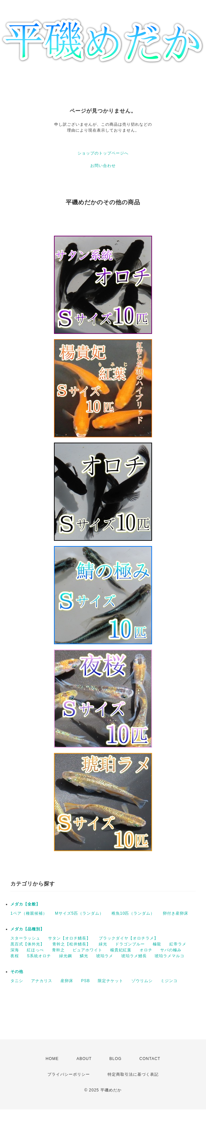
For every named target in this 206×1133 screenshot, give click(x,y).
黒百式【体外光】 (27, 944)
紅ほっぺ (35, 950)
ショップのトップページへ (103, 153)
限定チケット (110, 980)
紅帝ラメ (177, 944)
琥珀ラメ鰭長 (134, 956)
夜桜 (14, 956)
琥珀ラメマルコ (169, 956)
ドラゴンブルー (130, 944)
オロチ (146, 950)
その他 (16, 971)
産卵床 (66, 980)
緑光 (103, 944)
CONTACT (149, 1058)
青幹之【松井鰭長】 (71, 944)
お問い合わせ (103, 165)
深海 (14, 950)
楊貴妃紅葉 (120, 950)
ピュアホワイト (87, 950)
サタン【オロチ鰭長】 (69, 938)
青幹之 (58, 950)
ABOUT (84, 1058)
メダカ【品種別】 (27, 929)
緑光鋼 (65, 956)
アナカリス (41, 980)
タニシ (16, 980)
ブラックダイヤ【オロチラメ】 (128, 938)
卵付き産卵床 (175, 913)
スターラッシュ (25, 938)
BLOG (116, 1058)
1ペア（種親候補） (28, 913)
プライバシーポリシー (68, 1074)
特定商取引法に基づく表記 (133, 1074)
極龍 (157, 944)
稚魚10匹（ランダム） (133, 913)
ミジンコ (169, 980)
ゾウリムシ (142, 980)
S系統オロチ (39, 956)
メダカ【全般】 (25, 904)
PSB (85, 980)
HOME (52, 1058)
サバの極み (170, 950)
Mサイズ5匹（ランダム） (79, 913)
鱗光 (84, 956)
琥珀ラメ (104, 956)
